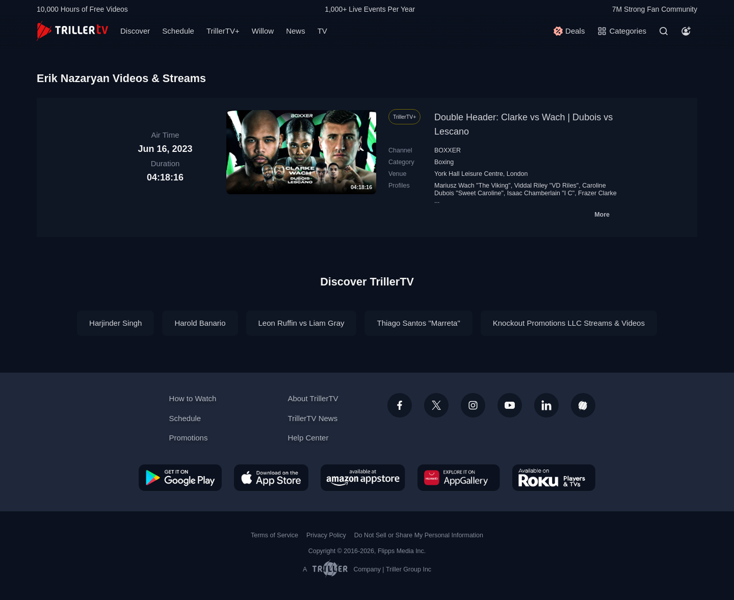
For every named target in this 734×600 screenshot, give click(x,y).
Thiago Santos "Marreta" (418, 323)
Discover (135, 31)
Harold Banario (199, 323)
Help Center (307, 437)
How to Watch (193, 398)
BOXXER (447, 150)
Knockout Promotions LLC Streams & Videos (569, 323)
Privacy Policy (326, 535)
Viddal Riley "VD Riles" (546, 185)
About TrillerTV (312, 398)
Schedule (178, 31)
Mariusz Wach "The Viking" (472, 185)
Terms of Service (274, 535)
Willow (263, 31)
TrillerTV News (312, 418)
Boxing (444, 162)
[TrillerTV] (72, 30)
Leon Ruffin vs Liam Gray (301, 323)
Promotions (188, 437)
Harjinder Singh (115, 323)
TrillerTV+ (223, 31)
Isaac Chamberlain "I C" (540, 193)
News (295, 31)
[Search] (663, 31)
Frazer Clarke (597, 193)
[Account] (686, 31)
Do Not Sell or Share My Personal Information (418, 535)
